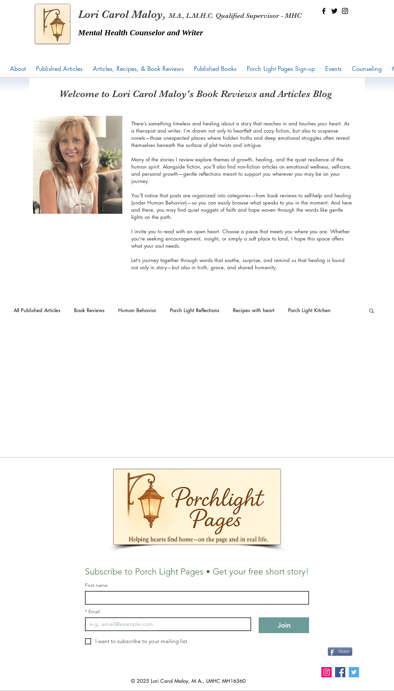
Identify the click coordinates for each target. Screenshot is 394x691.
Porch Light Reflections (194, 310)
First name (96, 585)
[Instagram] (345, 11)
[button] (215, 68)
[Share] (340, 651)
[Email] (166, 624)
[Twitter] (334, 11)
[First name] (195, 598)
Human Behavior (137, 310)
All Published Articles (37, 310)
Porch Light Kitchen (309, 310)
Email (92, 612)
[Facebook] (324, 11)
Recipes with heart (253, 310)
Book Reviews (89, 310)
